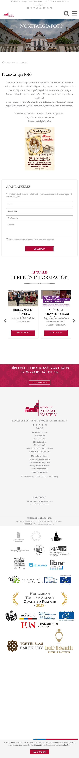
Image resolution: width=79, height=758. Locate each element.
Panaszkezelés (39, 439)
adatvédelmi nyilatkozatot (22, 240)
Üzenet (9, 224)
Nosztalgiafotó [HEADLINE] (39, 5)
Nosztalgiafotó (19, 63)
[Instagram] (31, 8)
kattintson (44, 504)
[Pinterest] (34, 8)
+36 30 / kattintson (45, 501)
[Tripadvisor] (40, 8)
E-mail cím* (11, 210)
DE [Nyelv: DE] (51, 8)
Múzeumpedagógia (39, 469)
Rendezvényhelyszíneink (39, 459)
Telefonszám (11, 217)
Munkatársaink (39, 442)
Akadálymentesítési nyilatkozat (39, 448)
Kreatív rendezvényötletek (39, 463)
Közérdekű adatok (39, 433)
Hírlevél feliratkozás (39, 456)
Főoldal (6, 63)
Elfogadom (39, 752)
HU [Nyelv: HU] (44, 8)
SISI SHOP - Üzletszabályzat (50, 521)
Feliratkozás (40, 383)
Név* (8, 203)
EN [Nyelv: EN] (48, 8)
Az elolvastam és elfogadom (30, 240)
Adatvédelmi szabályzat (26, 521)
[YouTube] (37, 8)
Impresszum (39, 436)
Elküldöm (39, 249)
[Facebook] (28, 8)
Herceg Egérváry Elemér (39, 466)
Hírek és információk (39, 278)
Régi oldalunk (39, 445)
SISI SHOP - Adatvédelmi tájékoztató (39, 524)
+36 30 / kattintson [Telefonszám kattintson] (61, 2)
